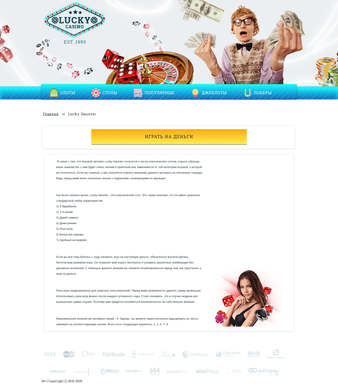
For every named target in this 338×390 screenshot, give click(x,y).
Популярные (160, 93)
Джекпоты (214, 93)
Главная (51, 114)
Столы (109, 93)
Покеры (263, 93)
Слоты (67, 93)
